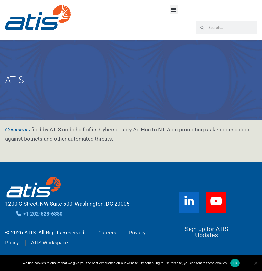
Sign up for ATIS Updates (206, 232)
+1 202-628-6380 (41, 214)
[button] (174, 9)
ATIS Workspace (70, 243)
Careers (107, 233)
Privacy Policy (21, 243)
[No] (255, 263)
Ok (235, 263)
